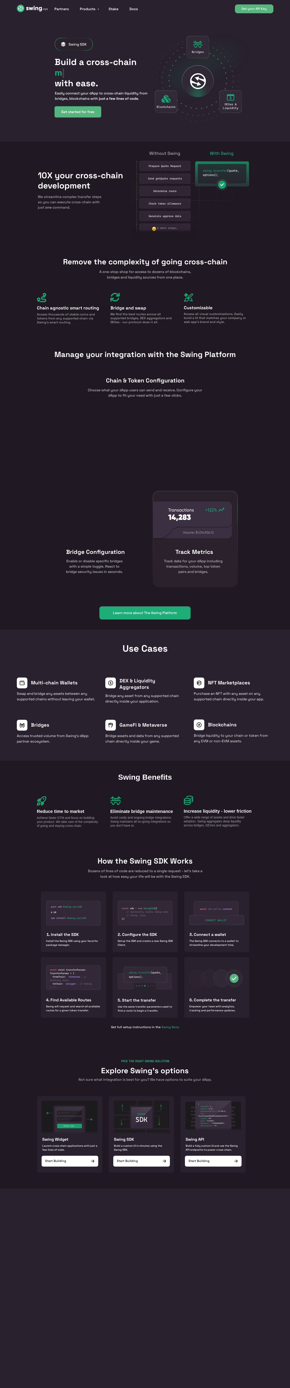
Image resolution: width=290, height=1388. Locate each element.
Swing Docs (170, 1027)
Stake (113, 9)
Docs (133, 9)
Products (88, 9)
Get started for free (77, 111)
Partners (61, 9)
